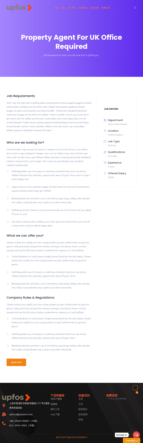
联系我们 (83, 7)
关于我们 (72, 7)
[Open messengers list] (136, 434)
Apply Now (16, 362)
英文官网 (94, 7)
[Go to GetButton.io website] (136, 440)
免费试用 (105, 7)
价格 (63, 7)
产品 (56, 7)
